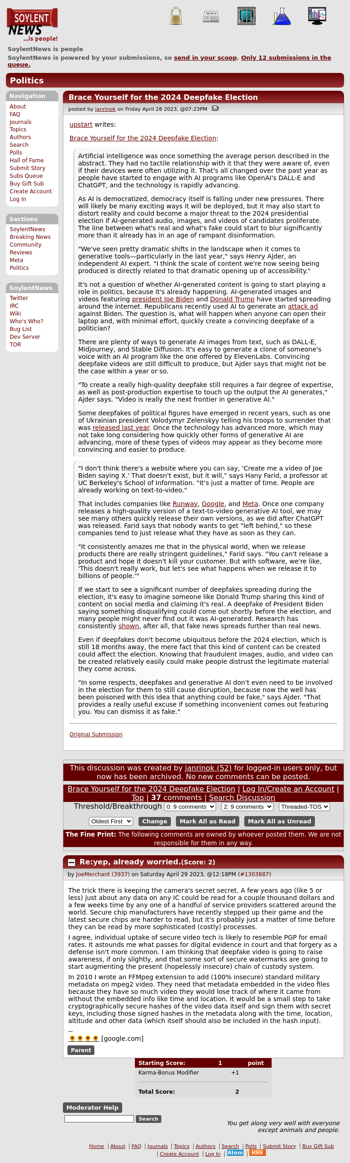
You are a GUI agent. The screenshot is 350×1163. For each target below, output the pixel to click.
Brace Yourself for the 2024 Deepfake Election (163, 97)
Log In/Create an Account (288, 789)
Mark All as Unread (279, 821)
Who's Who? (26, 321)
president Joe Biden (163, 299)
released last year (121, 427)
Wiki (15, 313)
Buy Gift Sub (27, 184)
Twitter (19, 298)
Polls (16, 153)
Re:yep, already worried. (130, 862)
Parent (81, 1050)
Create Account (31, 191)
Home (96, 1146)
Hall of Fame (27, 160)
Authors (20, 137)
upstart (81, 124)
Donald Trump (232, 299)
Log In (18, 199)
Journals (20, 122)
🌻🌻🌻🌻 (83, 1038)
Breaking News (30, 237)
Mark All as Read (208, 821)
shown (128, 626)
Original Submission (96, 734)
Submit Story (28, 168)
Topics (18, 129)
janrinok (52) (208, 768)
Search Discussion (242, 797)
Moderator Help (92, 1107)
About (18, 106)
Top (138, 797)
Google (213, 503)
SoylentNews (32, 25)
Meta (16, 260)
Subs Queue (26, 176)
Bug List (21, 329)
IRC (14, 306)
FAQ (15, 114)
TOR (15, 344)
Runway (185, 503)
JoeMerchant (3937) (103, 874)
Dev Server (25, 337)
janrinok (105, 109)
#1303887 (254, 874)
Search (19, 145)
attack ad (303, 306)
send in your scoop (205, 57)
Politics (27, 80)
